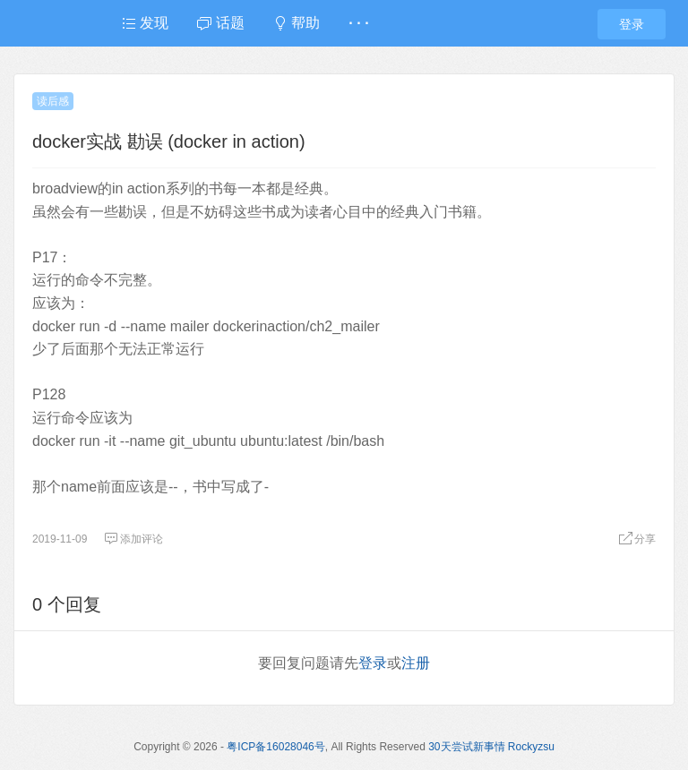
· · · (358, 22)
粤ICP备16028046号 (275, 746)
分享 (637, 539)
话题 (220, 22)
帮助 (296, 22)
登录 (631, 24)
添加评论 (133, 539)
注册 (415, 663)
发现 (145, 22)
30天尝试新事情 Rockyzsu (491, 746)
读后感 (53, 101)
